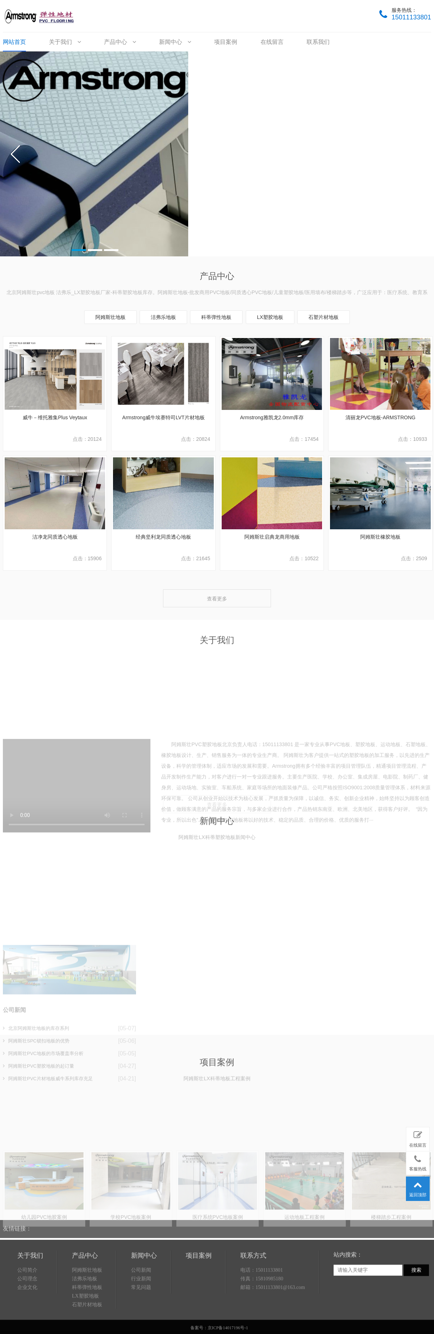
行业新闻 (141, 1311)
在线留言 (272, 42)
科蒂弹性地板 (216, 317)
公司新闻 (141, 1302)
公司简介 (27, 1302)
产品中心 (120, 41)
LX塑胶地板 (270, 317)
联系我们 (318, 42)
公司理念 (27, 1311)
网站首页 (14, 42)
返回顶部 (417, 1187)
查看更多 (217, 599)
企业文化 (27, 1319)
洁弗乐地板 (163, 317)
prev (15, 154)
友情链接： (17, 1223)
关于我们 (65, 41)
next (418, 154)
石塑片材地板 (323, 317)
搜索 (416, 1302)
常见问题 (141, 1319)
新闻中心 (175, 41)
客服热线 (417, 1161)
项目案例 (225, 42)
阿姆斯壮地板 (110, 317)
